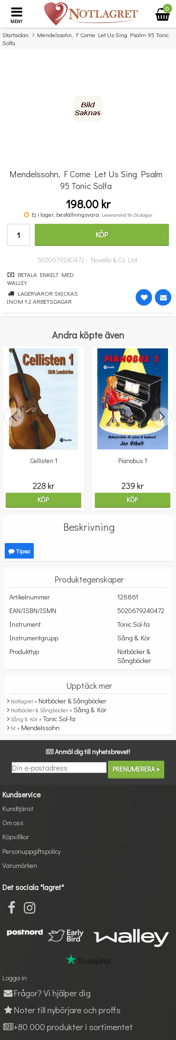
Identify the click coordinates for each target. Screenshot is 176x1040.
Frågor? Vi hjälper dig (46, 993)
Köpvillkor (15, 836)
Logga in (14, 977)
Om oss (12, 822)
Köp (102, 234)
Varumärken (19, 865)
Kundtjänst (17, 808)
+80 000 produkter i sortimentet (67, 1026)
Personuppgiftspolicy (31, 851)
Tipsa (19, 551)
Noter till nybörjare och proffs (61, 1010)
